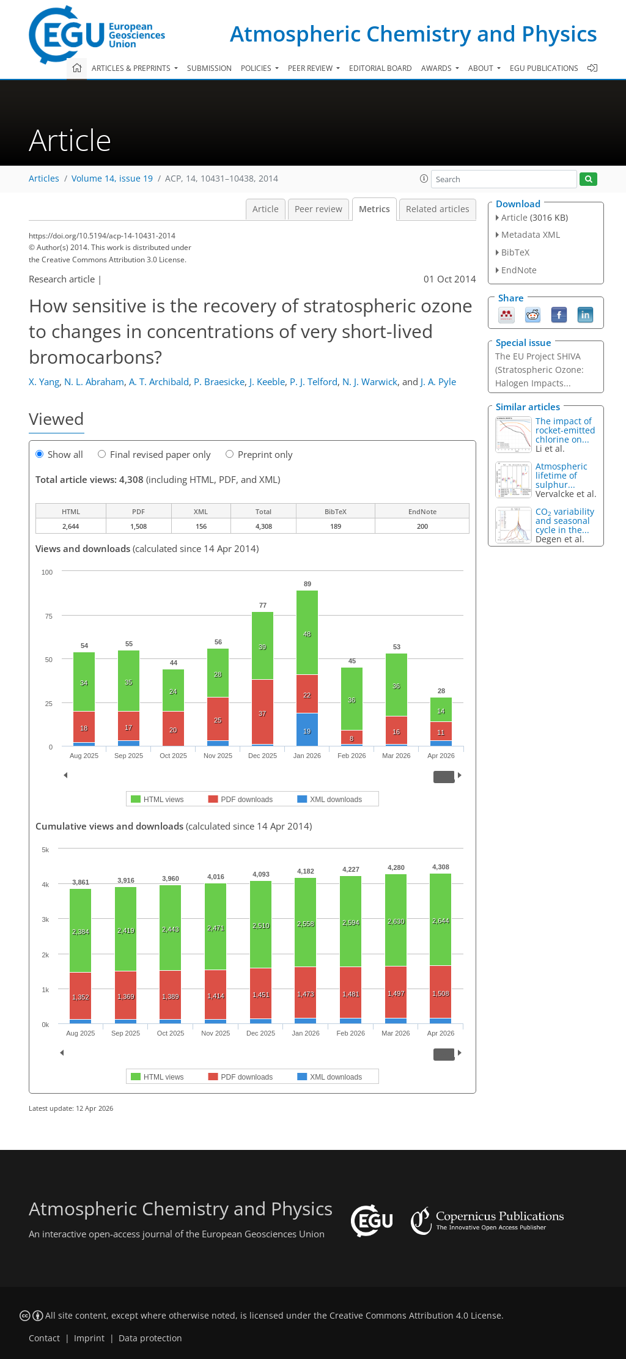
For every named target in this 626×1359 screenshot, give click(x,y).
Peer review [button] (311, 68)
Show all (59, 454)
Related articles (438, 209)
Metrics (374, 209)
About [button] (481, 68)
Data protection (150, 1338)
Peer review (318, 209)
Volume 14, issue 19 (112, 178)
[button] (424, 178)
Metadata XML (530, 234)
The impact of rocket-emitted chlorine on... (565, 430)
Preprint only (259, 454)
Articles (44, 178)
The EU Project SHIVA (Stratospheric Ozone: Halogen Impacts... (539, 369)
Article (265, 209)
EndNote (519, 270)
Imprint (89, 1338)
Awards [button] (437, 68)
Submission (209, 68)
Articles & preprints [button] (132, 68)
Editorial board (380, 68)
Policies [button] (257, 68)
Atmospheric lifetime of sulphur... (561, 475)
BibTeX (515, 252)
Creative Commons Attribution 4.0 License (415, 1315)
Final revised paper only (154, 454)
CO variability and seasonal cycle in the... (565, 521)
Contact (44, 1338)
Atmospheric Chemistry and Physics (413, 33)
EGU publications (544, 68)
